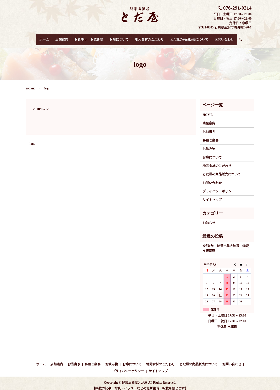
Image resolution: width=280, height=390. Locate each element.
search (243, 37)
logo (32, 139)
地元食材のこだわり (150, 37)
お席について (120, 37)
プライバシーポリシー (218, 187)
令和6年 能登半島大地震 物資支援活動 (226, 244)
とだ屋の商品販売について (190, 37)
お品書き (209, 127)
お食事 (78, 37)
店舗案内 (61, 37)
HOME (30, 84)
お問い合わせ (225, 37)
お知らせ (209, 218)
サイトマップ (212, 195)
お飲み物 (97, 37)
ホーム (43, 37)
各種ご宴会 (211, 136)
